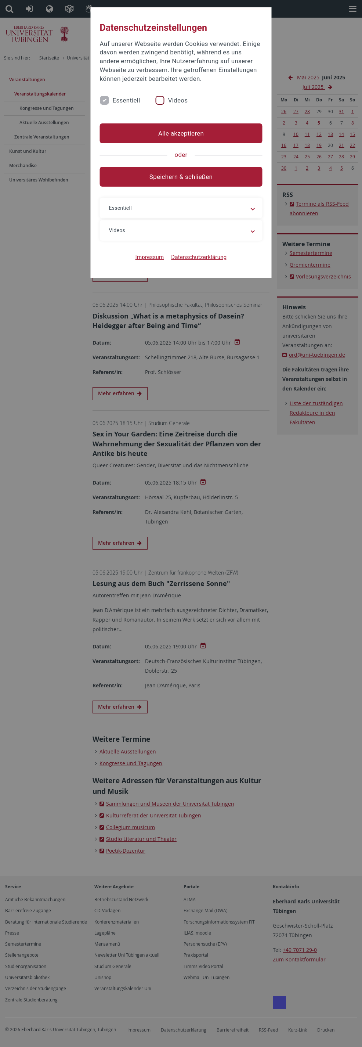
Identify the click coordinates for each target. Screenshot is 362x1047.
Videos (178, 100)
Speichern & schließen (181, 176)
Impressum (149, 257)
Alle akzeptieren (181, 133)
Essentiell (126, 100)
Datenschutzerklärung (199, 257)
